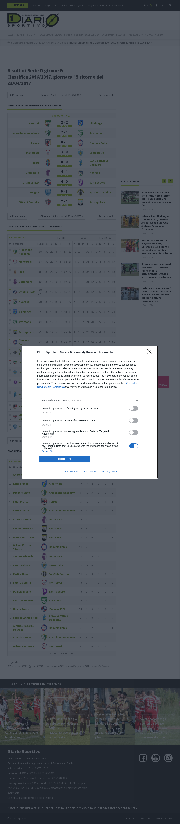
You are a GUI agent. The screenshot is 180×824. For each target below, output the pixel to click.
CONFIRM (64, 459)
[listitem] (90, 400)
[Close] (150, 352)
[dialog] (90, 412)
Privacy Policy (109, 471)
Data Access (90, 471)
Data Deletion (70, 471)
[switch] (133, 408)
